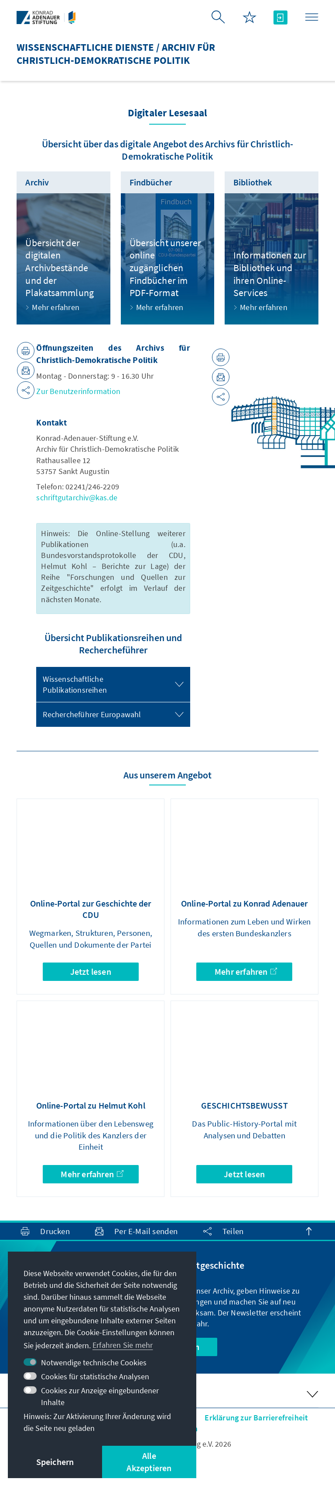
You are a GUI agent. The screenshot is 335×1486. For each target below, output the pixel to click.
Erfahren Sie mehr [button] (122, 1345)
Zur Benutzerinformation (78, 391)
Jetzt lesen (90, 971)
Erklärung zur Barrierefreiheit (256, 1418)
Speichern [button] (55, 1461)
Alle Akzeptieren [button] (148, 1461)
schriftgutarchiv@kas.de (76, 497)
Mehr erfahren (246, 971)
